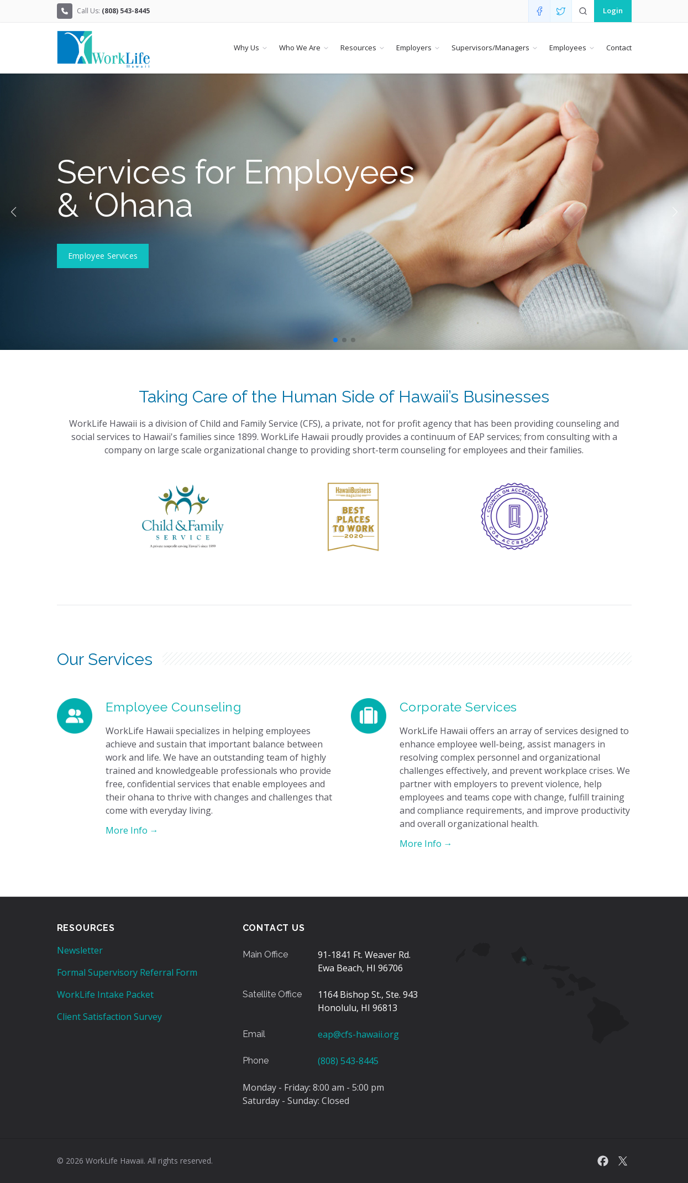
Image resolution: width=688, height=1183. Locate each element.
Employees (567, 48)
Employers (414, 48)
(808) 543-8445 (348, 1061)
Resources (358, 48)
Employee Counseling (173, 706)
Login (613, 10)
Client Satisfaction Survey (109, 1017)
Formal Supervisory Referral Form (127, 972)
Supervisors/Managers (490, 48)
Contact (619, 48)
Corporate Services (458, 706)
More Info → (132, 830)
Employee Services (103, 255)
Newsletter (80, 950)
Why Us (246, 48)
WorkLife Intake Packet (105, 994)
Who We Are (300, 48)
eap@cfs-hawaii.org (358, 1034)
